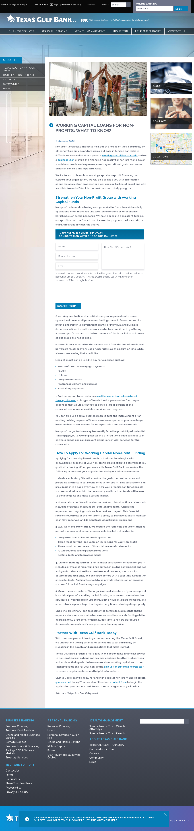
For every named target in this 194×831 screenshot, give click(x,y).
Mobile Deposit (57, 746)
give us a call (63, 682)
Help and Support (148, 31)
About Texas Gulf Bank (108, 739)
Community (11, 84)
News (92, 761)
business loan (66, 160)
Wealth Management (90, 31)
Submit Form (68, 306)
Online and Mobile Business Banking (23, 736)
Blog (6, 88)
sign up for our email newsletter (124, 666)
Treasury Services (17, 757)
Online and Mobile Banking (64, 741)
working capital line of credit (120, 155)
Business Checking (17, 726)
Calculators (13, 779)
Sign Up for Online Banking (65, 5)
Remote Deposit (16, 741)
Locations (88, 4)
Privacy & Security (17, 792)
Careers (103, 4)
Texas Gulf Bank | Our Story (19, 69)
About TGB (120, 31)
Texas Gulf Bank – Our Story (106, 744)
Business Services (21, 31)
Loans (51, 730)
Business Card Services (20, 730)
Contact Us (176, 31)
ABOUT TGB (11, 60)
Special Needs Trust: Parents (107, 733)
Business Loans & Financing (23, 746)
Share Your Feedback (19, 783)
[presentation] (83, 291)
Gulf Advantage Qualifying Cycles (64, 756)
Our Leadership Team (18, 75)
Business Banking (20, 720)
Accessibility (13, 787)
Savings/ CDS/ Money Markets (20, 752)
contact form (118, 682)
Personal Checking (59, 726)
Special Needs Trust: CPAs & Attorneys (107, 728)
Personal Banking (54, 31)
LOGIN (181, 8)
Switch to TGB (38, 4)
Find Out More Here (104, 820)
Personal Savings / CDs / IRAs (63, 736)
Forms (51, 750)
